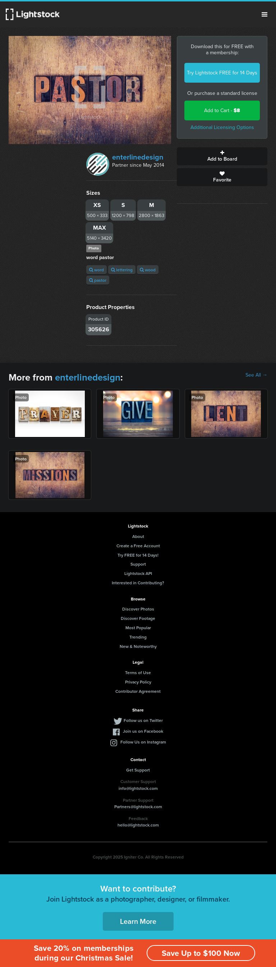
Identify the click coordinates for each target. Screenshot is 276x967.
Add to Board (222, 156)
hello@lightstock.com (138, 825)
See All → (256, 375)
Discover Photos (138, 609)
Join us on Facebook (143, 731)
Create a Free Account (138, 546)
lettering (122, 270)
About (138, 536)
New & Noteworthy (138, 646)
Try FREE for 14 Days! (138, 555)
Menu (264, 14)
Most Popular (138, 628)
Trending (138, 637)
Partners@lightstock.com (138, 806)
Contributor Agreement (138, 691)
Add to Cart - (222, 110)
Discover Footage (138, 618)
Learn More (138, 921)
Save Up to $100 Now (201, 953)
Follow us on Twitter (143, 720)
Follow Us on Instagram (143, 742)
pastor (97, 280)
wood (148, 270)
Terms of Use (138, 672)
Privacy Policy (138, 682)
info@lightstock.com (138, 788)
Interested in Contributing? (138, 583)
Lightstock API (138, 573)
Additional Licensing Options (222, 127)
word (96, 270)
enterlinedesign (138, 157)
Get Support (138, 770)
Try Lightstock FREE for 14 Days (222, 73)
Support (138, 564)
